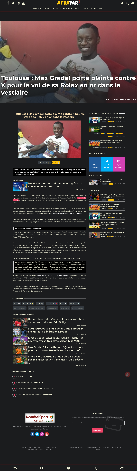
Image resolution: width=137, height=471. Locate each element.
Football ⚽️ (55, 163)
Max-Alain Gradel (77, 308)
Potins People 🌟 (44, 163)
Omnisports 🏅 (111, 133)
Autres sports (63, 9)
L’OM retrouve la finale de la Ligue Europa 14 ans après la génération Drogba (56, 330)
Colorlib (97, 450)
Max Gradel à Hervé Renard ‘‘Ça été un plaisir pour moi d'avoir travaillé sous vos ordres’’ (56, 349)
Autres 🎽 (103, 133)
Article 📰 (17, 304)
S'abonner (97, 430)
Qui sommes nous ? (35, 447)
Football (48, 9)
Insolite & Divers (52, 308)
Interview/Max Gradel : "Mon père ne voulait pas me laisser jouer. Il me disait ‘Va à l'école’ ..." (55, 359)
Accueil (36, 9)
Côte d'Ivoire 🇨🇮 (74, 304)
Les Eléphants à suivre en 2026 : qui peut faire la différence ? (111, 141)
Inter (101, 9)
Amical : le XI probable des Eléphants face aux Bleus (109, 205)
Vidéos (86, 9)
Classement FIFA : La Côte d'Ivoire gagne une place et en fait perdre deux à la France (112, 196)
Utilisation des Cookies (35, 450)
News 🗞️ (104, 121)
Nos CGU (48, 450)
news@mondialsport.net (42, 395)
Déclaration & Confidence (36, 308)
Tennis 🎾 (111, 183)
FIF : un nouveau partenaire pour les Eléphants (112, 118)
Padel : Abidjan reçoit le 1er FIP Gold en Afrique (111, 180)
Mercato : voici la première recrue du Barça (112, 233)
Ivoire (94, 9)
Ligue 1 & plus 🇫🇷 (52, 304)
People (77, 9)
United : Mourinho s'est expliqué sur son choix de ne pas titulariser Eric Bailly (56, 321)
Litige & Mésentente (19, 308)
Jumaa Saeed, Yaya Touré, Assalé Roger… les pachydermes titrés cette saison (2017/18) (55, 339)
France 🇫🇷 (63, 304)
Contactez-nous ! (50, 447)
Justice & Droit (65, 308)
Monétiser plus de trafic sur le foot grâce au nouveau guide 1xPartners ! (55, 185)
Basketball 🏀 (120, 133)
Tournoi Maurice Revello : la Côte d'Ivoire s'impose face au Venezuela (112, 224)
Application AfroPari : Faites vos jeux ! (111, 127)
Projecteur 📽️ (96, 147)
